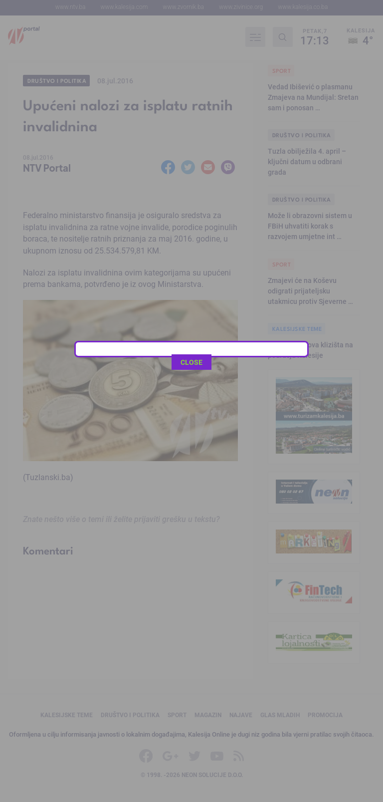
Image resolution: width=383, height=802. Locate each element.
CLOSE (191, 223)
